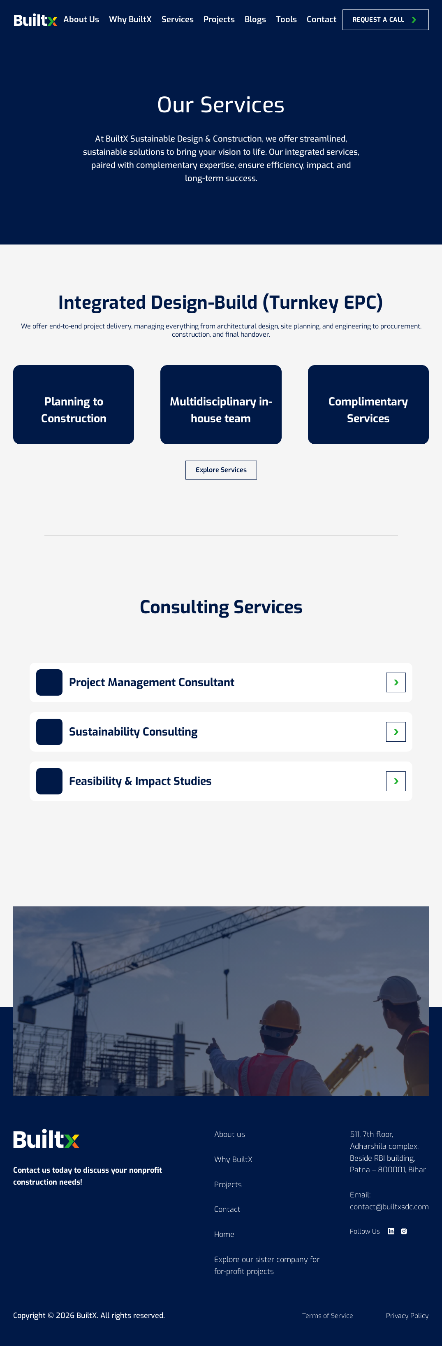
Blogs (255, 19)
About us (229, 1134)
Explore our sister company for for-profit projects (266, 1265)
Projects (219, 19)
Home (224, 1234)
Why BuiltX (130, 19)
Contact (322, 19)
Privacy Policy (407, 1315)
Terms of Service (327, 1315)
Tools (286, 19)
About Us (81, 19)
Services (178, 19)
